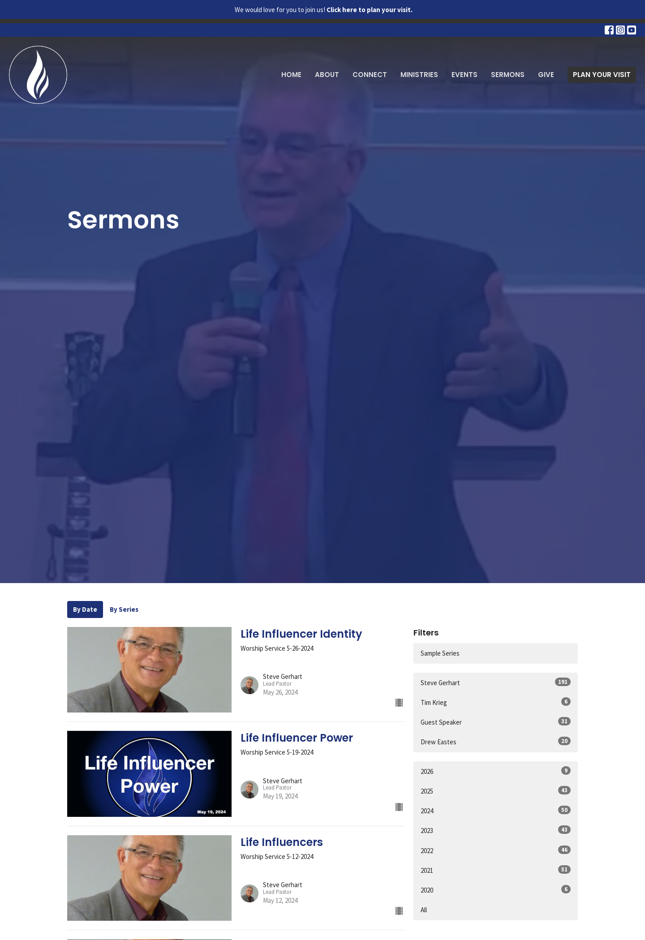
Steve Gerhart (496, 682)
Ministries (419, 74)
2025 (496, 790)
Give (546, 74)
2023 (496, 830)
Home (291, 74)
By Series (124, 609)
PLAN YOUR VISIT (602, 74)
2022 (496, 850)
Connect (370, 74)
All (424, 910)
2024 (496, 810)
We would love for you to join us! (324, 9)
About (327, 74)
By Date (85, 609)
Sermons (508, 74)
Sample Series (440, 653)
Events (464, 74)
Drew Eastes (496, 741)
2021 (496, 870)
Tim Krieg (496, 702)
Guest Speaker (496, 721)
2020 (496, 889)
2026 (496, 771)
